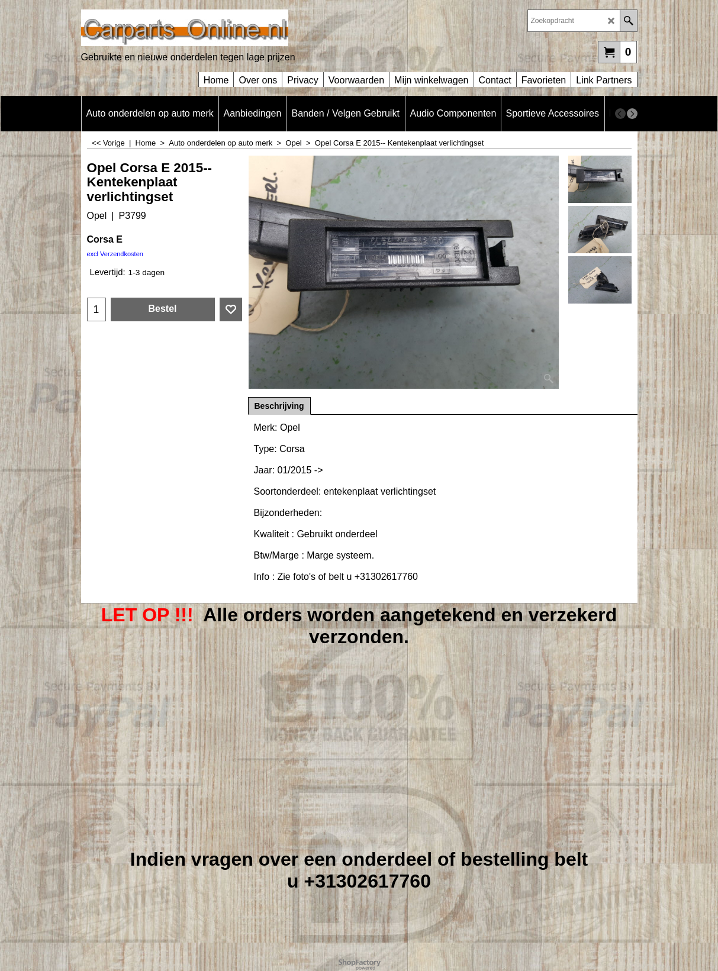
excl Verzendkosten (115, 253)
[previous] (620, 113)
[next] (632, 113)
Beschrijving (279, 406)
